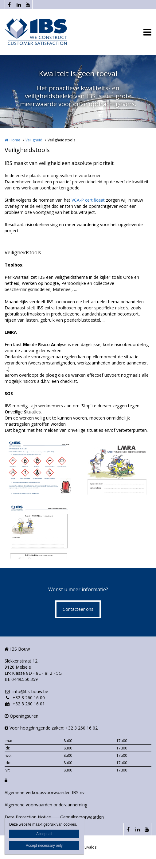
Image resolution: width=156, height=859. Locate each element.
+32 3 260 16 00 (25, 697)
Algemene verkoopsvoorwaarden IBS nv (44, 792)
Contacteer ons (78, 609)
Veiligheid (33, 140)
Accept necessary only (44, 845)
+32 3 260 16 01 (25, 704)
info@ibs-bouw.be (26, 691)
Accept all (44, 834)
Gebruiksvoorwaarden (82, 817)
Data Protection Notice (28, 817)
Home (15, 140)
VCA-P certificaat (88, 200)
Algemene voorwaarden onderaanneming (46, 805)
